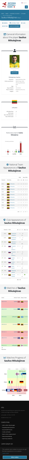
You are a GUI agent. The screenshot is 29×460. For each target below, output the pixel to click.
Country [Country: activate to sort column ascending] (9, 180)
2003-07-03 (4, 309)
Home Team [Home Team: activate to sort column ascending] (17, 297)
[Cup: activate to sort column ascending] (27, 229)
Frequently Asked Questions (8, 427)
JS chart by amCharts (9, 141)
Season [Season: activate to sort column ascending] (3, 180)
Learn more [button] (5, 453)
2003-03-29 (4, 324)
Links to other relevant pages (8, 425)
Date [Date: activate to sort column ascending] (3, 297)
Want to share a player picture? (9, 434)
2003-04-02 (4, 316)
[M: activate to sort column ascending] (18, 180)
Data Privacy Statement (7, 438)
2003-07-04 (4, 301)
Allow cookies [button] (14, 457)
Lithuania (12, 184)
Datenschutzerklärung (7, 436)
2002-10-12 (4, 345)
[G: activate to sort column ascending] (22, 180)
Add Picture (14, 72)
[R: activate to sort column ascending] (22, 229)
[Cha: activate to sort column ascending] (24, 229)
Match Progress (14, 26)
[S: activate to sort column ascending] (20, 180)
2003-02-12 (4, 332)
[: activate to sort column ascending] (2, 229)
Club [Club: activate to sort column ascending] (9, 229)
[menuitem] (23, 369)
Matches (5, 26)
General (5, 23)
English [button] (24, 2)
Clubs (23, 23)
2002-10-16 (4, 337)
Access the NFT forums (7, 429)
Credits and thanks (6, 432)
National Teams (14, 23)
